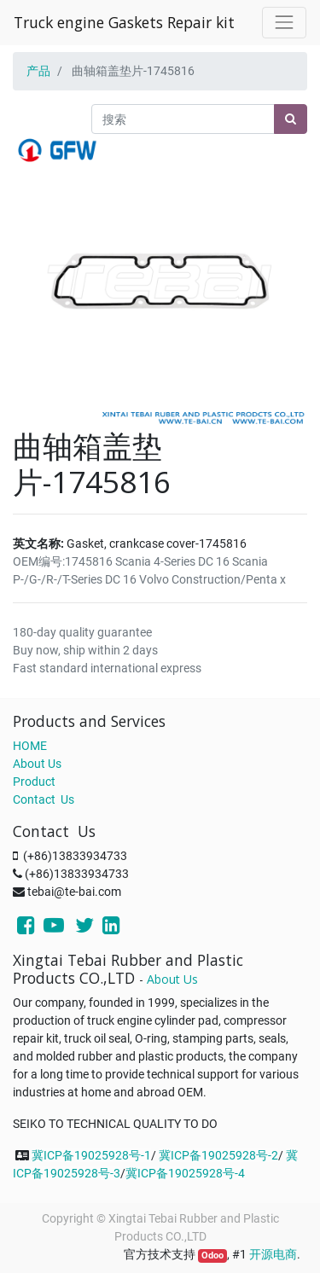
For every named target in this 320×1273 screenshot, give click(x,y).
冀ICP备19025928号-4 (185, 1173)
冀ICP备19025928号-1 (91, 1155)
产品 (38, 71)
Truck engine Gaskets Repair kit (124, 22)
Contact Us (43, 799)
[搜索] (290, 119)
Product (34, 781)
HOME (30, 746)
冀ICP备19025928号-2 (218, 1155)
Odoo (212, 1255)
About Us (37, 763)
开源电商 (273, 1254)
